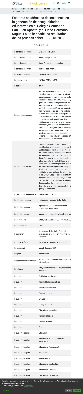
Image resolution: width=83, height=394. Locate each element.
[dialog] (41, 386)
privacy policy (28, 386)
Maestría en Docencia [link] (23, 12)
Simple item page (41, 45)
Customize (5, 390)
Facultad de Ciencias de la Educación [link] (54, 9)
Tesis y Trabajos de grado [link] (30, 9)
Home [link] (14, 9)
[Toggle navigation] (69, 3)
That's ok (76, 390)
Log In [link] (63, 3)
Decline (68, 390)
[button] (54, 3)
